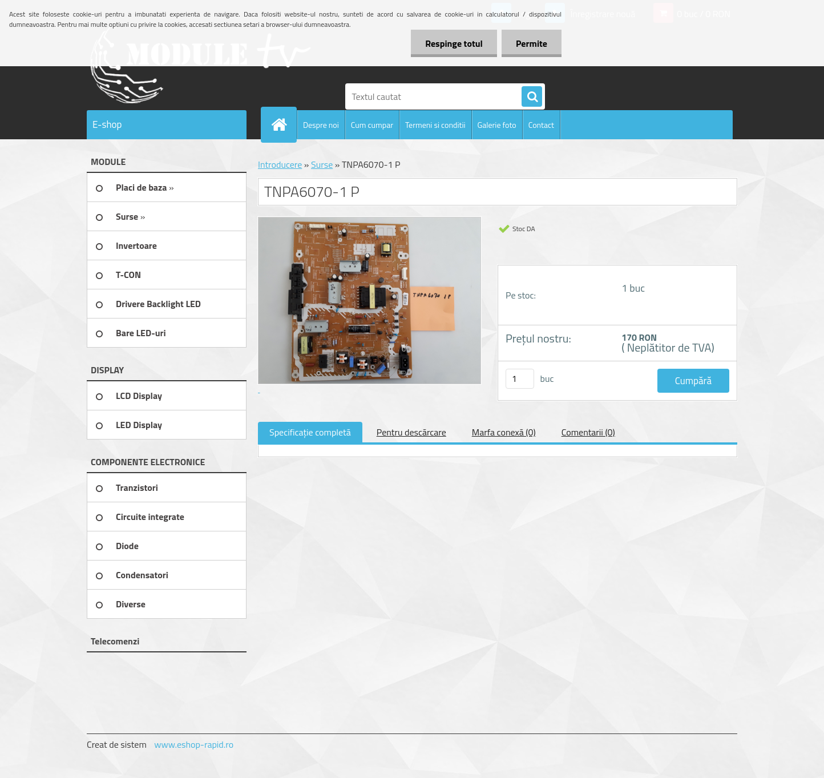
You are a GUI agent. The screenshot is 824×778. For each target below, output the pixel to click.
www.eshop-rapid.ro (193, 744)
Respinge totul (454, 43)
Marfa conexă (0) (504, 432)
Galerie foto (497, 125)
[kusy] (520, 379)
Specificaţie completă (310, 432)
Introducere (280, 164)
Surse (322, 164)
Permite (531, 43)
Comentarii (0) (588, 432)
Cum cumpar (372, 125)
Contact (541, 125)
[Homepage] (283, 124)
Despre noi (321, 125)
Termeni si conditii (435, 125)
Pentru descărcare (411, 432)
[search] (532, 97)
